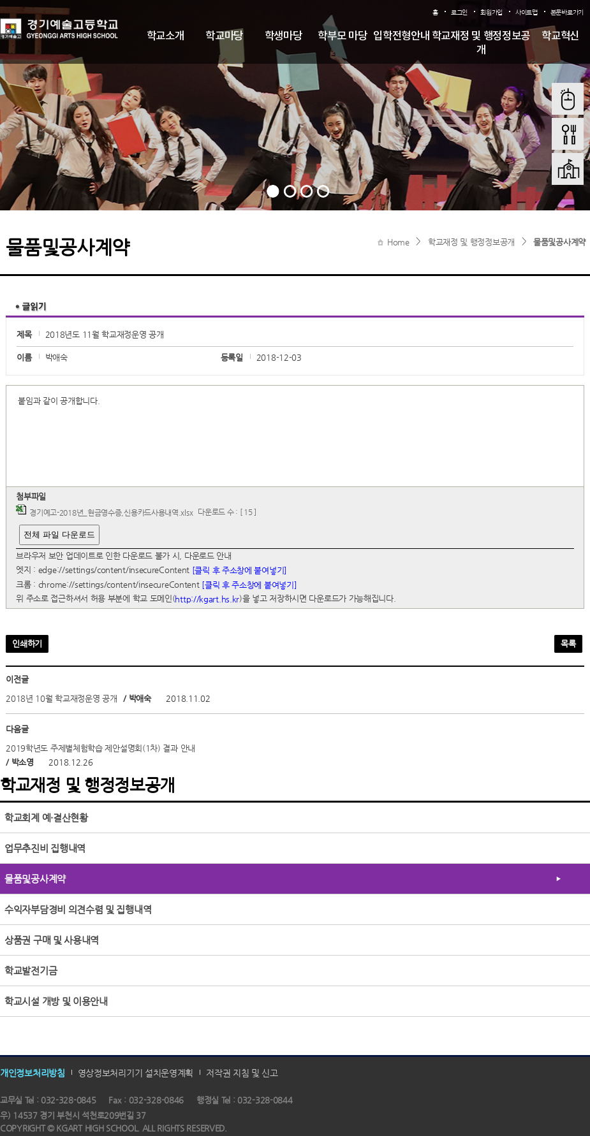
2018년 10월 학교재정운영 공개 (61, 698)
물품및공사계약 (559, 242)
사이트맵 (526, 12)
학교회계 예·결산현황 (46, 817)
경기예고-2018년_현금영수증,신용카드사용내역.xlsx (111, 512)
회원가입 (491, 12)
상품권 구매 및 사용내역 (51, 940)
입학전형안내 (401, 36)
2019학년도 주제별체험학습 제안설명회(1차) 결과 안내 (100, 748)
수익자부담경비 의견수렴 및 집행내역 (77, 909)
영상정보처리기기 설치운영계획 (136, 1073)
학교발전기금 (30, 970)
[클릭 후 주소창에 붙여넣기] (239, 570)
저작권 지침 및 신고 (242, 1073)
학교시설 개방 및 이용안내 (56, 1001)
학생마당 (283, 36)
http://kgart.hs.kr (207, 599)
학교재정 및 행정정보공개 (481, 43)
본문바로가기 (567, 12)
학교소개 (165, 36)
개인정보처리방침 (32, 1073)
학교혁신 (560, 36)
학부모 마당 (342, 36)
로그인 (459, 12)
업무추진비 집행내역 (44, 848)
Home (398, 242)
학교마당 (224, 36)
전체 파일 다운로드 (59, 534)
